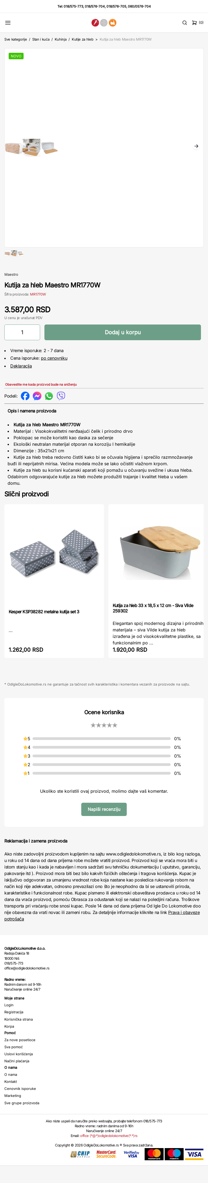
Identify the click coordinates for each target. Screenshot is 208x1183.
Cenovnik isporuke (20, 1106)
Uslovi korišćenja (18, 1071)
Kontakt (10, 1099)
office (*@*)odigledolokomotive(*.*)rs (108, 1153)
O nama (10, 1092)
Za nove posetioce (19, 1057)
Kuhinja (61, 39)
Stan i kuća (40, 39)
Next (196, 146)
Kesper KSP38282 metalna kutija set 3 (44, 629)
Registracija (13, 1029)
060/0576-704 (139, 6)
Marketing (12, 1113)
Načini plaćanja (16, 1078)
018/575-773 (73, 6)
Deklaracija (21, 383)
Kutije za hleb (82, 39)
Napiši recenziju (104, 826)
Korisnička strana (18, 1036)
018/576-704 (95, 6)
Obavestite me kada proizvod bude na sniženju (41, 402)
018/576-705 (116, 6)
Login (9, 1022)
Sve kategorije (15, 39)
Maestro (11, 292)
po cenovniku (54, 375)
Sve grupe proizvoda (21, 1120)
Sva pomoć (13, 1064)
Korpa (9, 1043)
